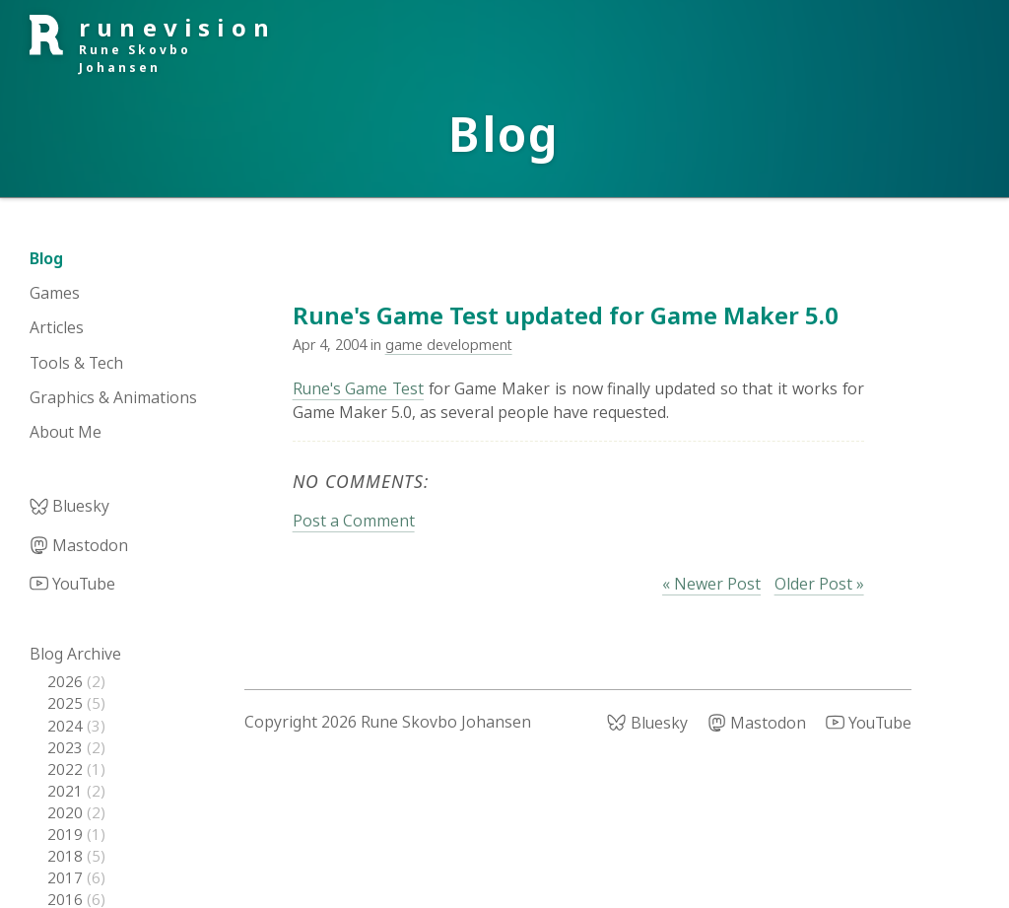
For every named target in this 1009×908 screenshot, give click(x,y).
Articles (57, 327)
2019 (67, 834)
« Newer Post (711, 583)
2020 (67, 812)
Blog (46, 258)
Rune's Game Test (358, 388)
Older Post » (819, 583)
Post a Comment (354, 520)
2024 (67, 725)
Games (55, 293)
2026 (67, 681)
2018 (67, 856)
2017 (67, 877)
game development (448, 344)
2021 (67, 791)
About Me (65, 432)
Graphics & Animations (113, 397)
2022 (67, 769)
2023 (67, 747)
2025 (67, 703)
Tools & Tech (76, 363)
